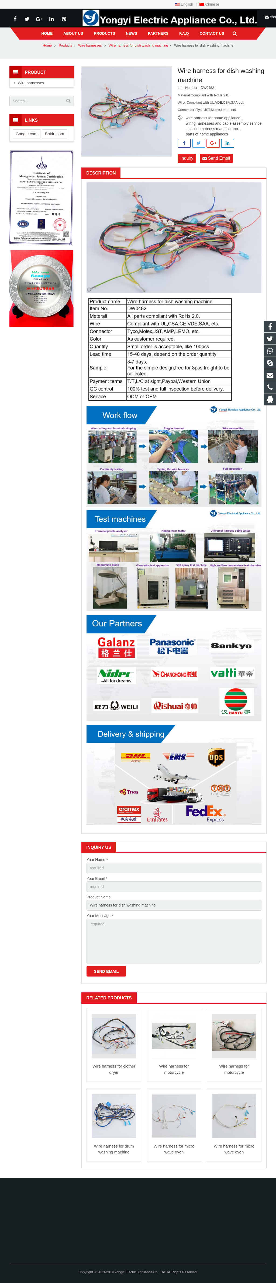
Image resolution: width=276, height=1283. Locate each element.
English (184, 4)
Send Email (216, 158)
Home (47, 45)
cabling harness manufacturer (213, 129)
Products (65, 45)
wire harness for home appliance (213, 118)
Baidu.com (54, 133)
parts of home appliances (207, 134)
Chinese (209, 4)
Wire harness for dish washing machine (138, 45)
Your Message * (100, 916)
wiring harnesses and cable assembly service (223, 123)
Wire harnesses (90, 45)
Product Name (99, 897)
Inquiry (186, 158)
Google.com (26, 133)
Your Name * (97, 859)
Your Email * (97, 878)
